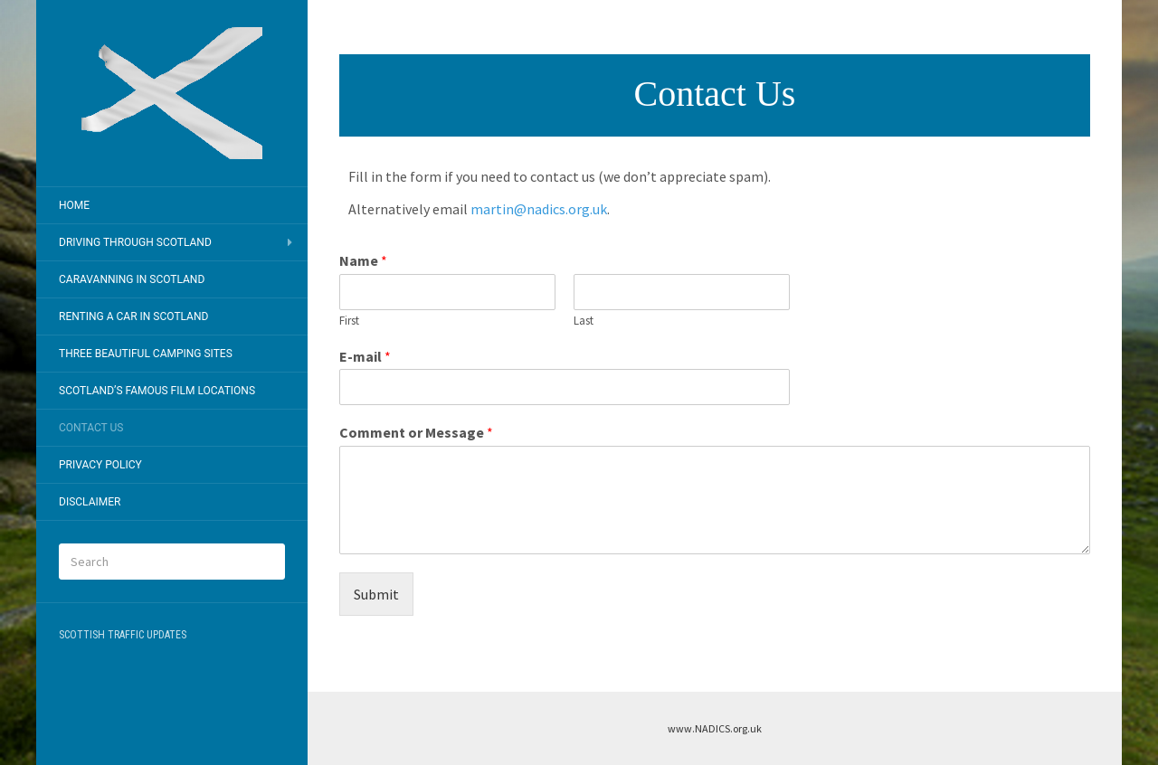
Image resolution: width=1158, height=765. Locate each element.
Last (583, 321)
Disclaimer (89, 502)
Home (74, 205)
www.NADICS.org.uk (715, 728)
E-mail (365, 356)
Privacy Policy (100, 464)
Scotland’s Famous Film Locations (157, 390)
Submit (376, 594)
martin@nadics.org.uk (538, 209)
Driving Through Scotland (135, 242)
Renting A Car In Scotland (133, 316)
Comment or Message (416, 432)
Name (363, 260)
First (349, 321)
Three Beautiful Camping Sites (146, 353)
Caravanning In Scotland (131, 279)
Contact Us (91, 427)
